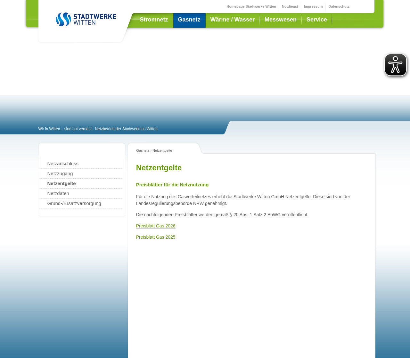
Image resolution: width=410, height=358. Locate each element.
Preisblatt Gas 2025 (156, 237)
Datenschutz (338, 6)
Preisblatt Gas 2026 (156, 225)
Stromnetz (154, 19)
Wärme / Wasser (232, 19)
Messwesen (281, 19)
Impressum (313, 6)
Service (317, 19)
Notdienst (290, 6)
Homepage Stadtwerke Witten (251, 6)
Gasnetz (189, 19)
